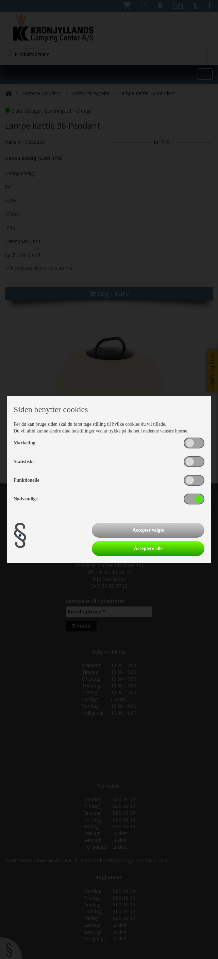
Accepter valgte (148, 530)
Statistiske (24, 461)
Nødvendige (26, 498)
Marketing (24, 442)
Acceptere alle (148, 548)
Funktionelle (26, 480)
